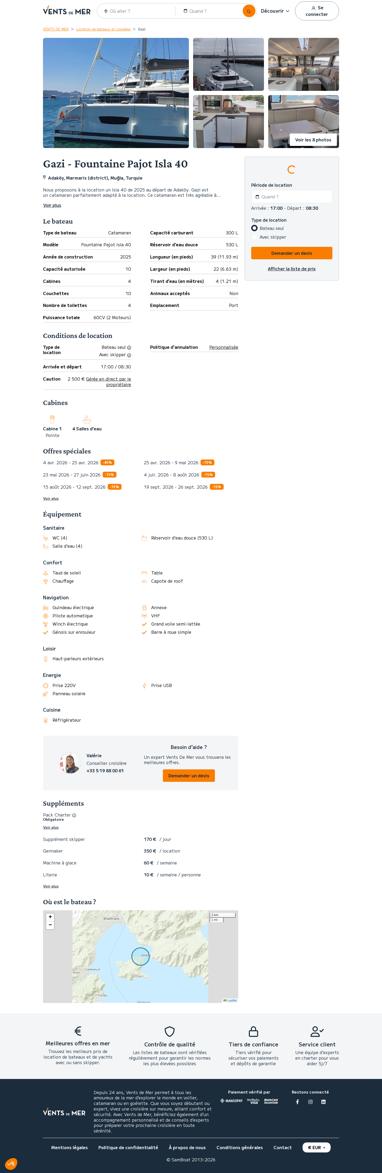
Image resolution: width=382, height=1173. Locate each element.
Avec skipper (273, 237)
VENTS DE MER (56, 29)
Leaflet (230, 1000)
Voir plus (51, 498)
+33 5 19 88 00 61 (105, 770)
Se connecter (317, 10)
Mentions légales (69, 1147)
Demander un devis (188, 775)
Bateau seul (272, 228)
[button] (276, 11)
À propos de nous (187, 1147)
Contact (283, 1147)
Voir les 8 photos (313, 139)
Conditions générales (239, 1147)
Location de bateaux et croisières (103, 29)
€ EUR (315, 1147)
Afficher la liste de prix (292, 269)
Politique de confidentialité (128, 1147)
